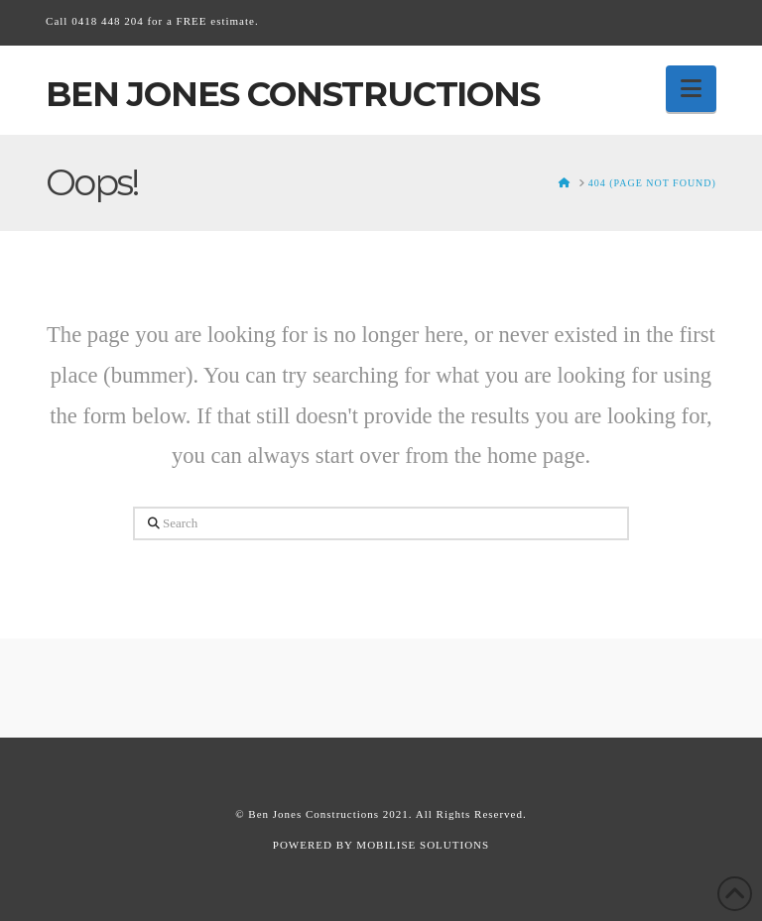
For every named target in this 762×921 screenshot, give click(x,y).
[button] (691, 88)
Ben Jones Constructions (293, 94)
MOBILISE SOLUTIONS (422, 845)
